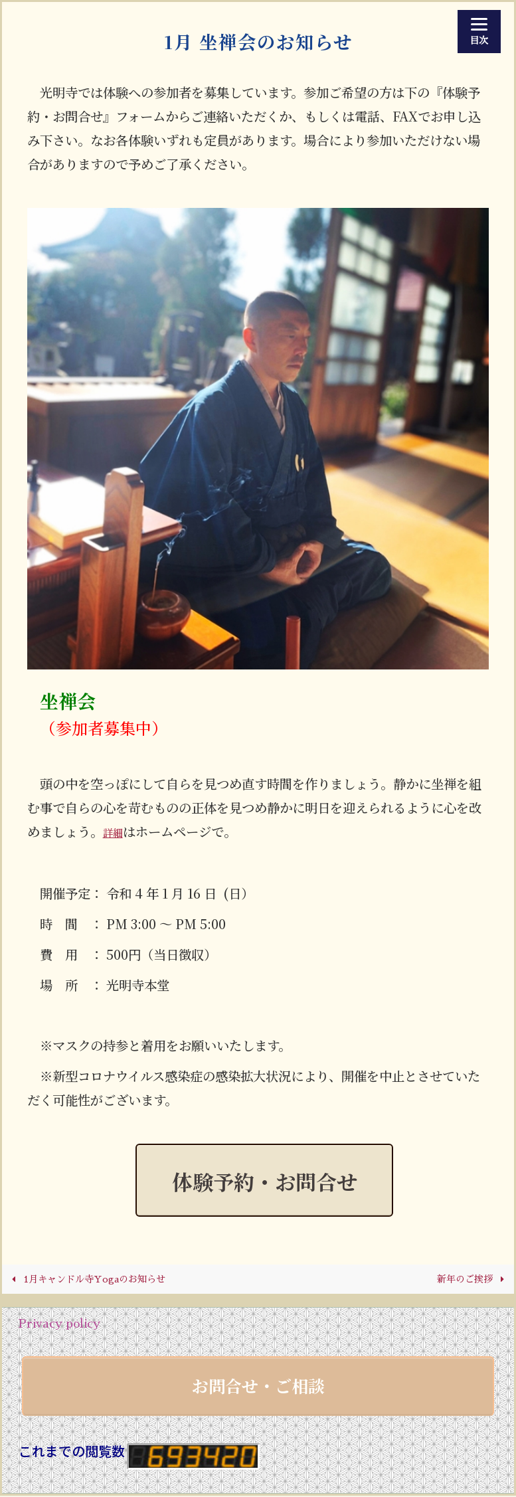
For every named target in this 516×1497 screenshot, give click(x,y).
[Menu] (479, 31)
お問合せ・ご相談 (258, 1387)
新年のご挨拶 (470, 1279)
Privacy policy (59, 1325)
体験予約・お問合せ (264, 1180)
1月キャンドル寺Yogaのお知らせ (91, 1279)
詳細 (115, 831)
